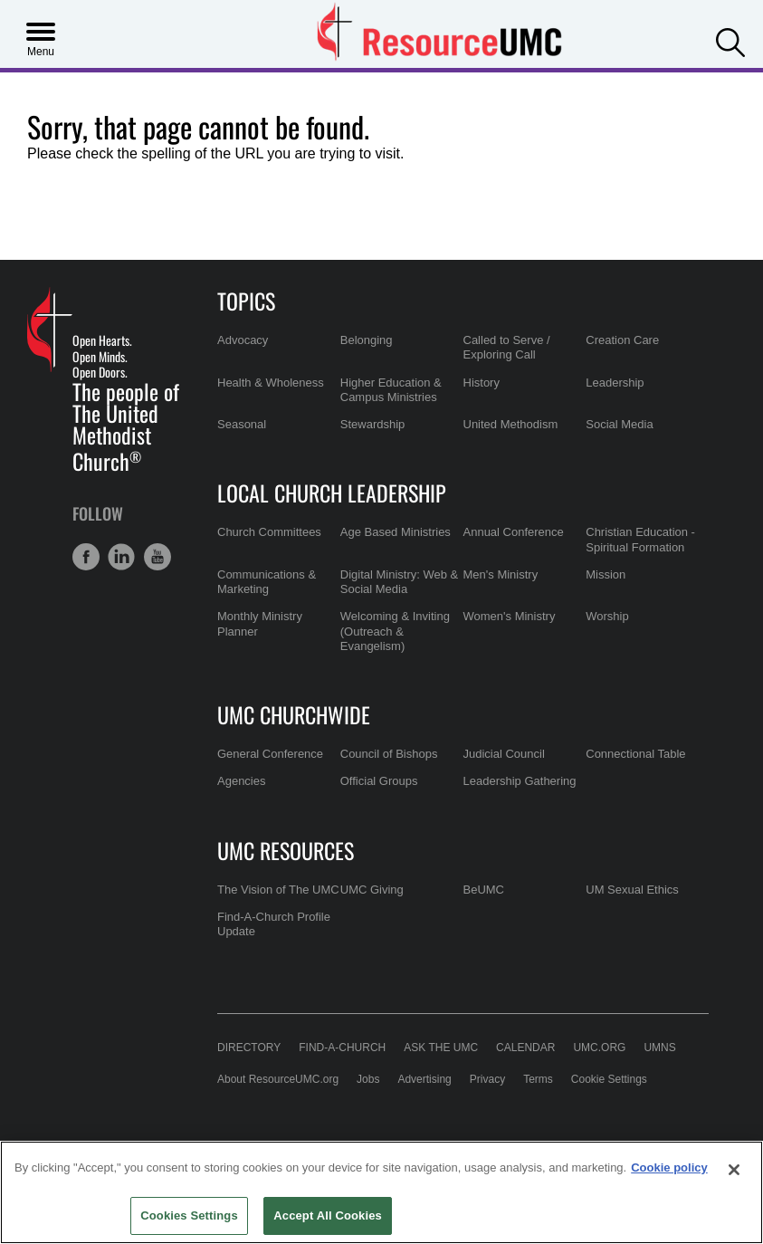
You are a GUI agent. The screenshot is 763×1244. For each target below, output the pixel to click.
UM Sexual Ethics (632, 889)
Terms (538, 1079)
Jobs (368, 1079)
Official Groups (379, 781)
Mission (605, 574)
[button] (730, 41)
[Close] (734, 1170)
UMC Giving (372, 889)
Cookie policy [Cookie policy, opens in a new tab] (669, 1167)
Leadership (615, 382)
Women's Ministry (509, 616)
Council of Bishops (389, 754)
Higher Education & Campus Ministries (391, 390)
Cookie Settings (609, 1079)
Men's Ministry (501, 574)
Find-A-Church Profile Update (273, 924)
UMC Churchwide (293, 714)
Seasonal (241, 424)
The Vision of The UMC (278, 889)
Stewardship (372, 424)
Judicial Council (504, 754)
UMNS (659, 1047)
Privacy (487, 1079)
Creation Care (622, 340)
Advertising (424, 1079)
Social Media (619, 424)
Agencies (241, 781)
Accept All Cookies (327, 1215)
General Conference (270, 754)
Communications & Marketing (266, 582)
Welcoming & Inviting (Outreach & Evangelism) (395, 631)
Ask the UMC (441, 1047)
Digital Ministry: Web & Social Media (399, 582)
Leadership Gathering (520, 781)
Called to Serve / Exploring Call (506, 347)
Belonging (366, 340)
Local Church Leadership (331, 492)
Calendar (525, 1047)
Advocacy (242, 340)
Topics (246, 300)
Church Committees (269, 532)
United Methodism (510, 424)
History (481, 382)
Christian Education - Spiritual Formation (640, 539)
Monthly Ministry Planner (259, 623)
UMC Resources (285, 850)
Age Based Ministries (395, 532)
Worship (607, 616)
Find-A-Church (342, 1047)
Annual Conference (513, 532)
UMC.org (599, 1047)
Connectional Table (635, 754)
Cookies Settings (189, 1215)
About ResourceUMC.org (278, 1079)
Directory (249, 1047)
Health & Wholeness (270, 382)
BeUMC (484, 889)
